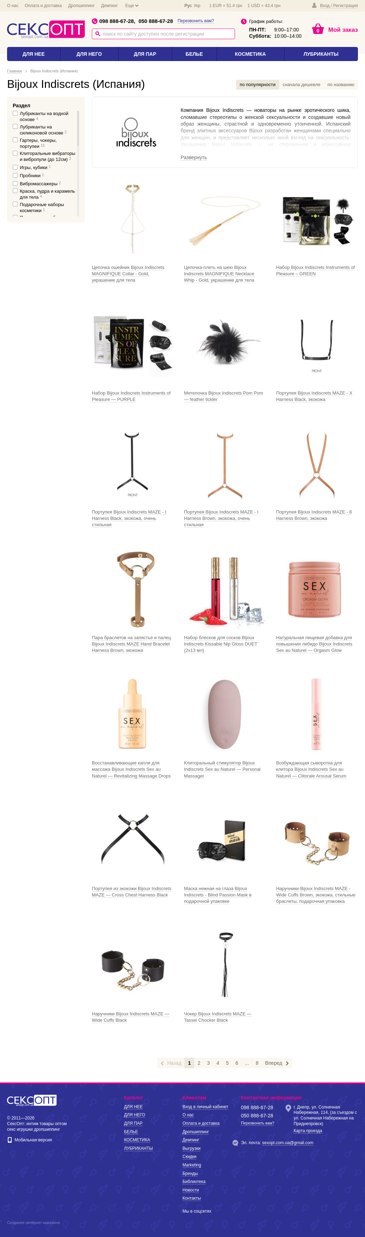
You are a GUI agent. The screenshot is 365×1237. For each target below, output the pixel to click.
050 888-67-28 (156, 21)
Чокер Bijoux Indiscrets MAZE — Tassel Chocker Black (218, 1017)
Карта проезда (308, 1130)
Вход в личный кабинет (205, 1106)
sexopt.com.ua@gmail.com (287, 1142)
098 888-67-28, (113, 21)
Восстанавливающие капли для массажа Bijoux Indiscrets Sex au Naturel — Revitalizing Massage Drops (131, 769)
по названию (341, 84)
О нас (12, 5)
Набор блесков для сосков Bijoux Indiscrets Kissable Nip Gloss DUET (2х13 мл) (220, 644)
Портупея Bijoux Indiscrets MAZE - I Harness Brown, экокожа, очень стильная (221, 518)
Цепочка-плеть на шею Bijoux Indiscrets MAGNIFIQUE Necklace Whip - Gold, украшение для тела (219, 274)
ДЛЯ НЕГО (89, 54)
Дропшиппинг (81, 5)
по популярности (257, 84)
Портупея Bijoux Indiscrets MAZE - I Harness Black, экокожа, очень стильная (129, 518)
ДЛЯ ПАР (145, 54)
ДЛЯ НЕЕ (34, 54)
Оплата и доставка (43, 5)
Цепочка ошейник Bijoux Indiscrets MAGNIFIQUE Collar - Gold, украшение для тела (128, 274)
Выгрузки (191, 1148)
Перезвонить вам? (196, 20)
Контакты (191, 1198)
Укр (197, 5)
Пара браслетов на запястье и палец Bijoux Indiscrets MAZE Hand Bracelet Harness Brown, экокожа (131, 644)
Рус (188, 5)
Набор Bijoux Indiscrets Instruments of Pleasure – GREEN (315, 270)
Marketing (191, 1165)
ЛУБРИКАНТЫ (321, 54)
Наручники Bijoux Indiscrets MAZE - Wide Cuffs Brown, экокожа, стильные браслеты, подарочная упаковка (315, 895)
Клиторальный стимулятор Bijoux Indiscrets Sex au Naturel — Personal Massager (222, 769)
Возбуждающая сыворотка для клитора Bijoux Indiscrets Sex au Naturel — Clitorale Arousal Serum (311, 769)
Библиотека (193, 1181)
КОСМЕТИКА (250, 54)
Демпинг (109, 5)
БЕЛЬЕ (194, 54)
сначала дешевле (301, 84)
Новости (190, 1190)
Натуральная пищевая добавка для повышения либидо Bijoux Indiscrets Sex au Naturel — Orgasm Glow (314, 644)
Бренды (190, 1173)
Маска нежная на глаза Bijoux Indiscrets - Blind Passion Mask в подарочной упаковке (218, 895)
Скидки (189, 1156)
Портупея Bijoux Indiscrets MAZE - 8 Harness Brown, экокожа (314, 515)
